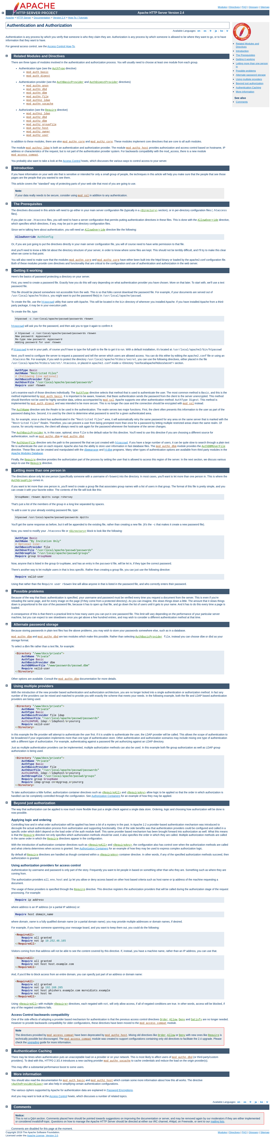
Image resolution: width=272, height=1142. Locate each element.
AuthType (58, 68)
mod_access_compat (24, 154)
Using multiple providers (249, 79)
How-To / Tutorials (78, 17)
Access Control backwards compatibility (40, 1014)
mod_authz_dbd (36, 117)
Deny (182, 1019)
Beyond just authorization (249, 83)
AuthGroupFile (21, 480)
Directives (234, 7)
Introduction (242, 51)
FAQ (244, 7)
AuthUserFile (26, 442)
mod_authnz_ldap (38, 100)
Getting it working (245, 59)
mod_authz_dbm (36, 120)
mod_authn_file (37, 96)
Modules (222, 7)
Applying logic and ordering (31, 820)
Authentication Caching (248, 87)
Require (50, 110)
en (199, 30)
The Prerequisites (245, 55)
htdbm (108, 449)
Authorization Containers (105, 795)
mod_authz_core (102, 141)
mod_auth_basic (37, 72)
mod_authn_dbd (36, 89)
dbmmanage (91, 449)
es (205, 30)
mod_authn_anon (37, 85)
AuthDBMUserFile (213, 446)
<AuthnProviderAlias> (27, 1083)
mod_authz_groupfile (41, 124)
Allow (173, 1019)
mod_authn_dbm (36, 92)
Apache (10, 17)
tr (227, 30)
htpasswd (47, 301)
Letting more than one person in (40, 470)
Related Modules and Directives (39, 56)
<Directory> (149, 210)
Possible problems (246, 70)
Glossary (253, 7)
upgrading (33, 1042)
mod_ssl (83, 195)
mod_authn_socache (39, 103)
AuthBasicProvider (70, 82)
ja (216, 30)
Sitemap (264, 7)
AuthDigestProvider (104, 82)
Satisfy (196, 1019)
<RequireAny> (136, 792)
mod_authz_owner (38, 131)
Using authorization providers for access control (46, 865)
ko (222, 30)
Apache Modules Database (27, 453)
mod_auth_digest (38, 75)
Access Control (71, 160)
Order (164, 1019)
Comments (242, 101)
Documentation (42, 17)
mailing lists (217, 1121)
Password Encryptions (120, 1090)
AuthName (23, 409)
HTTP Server (24, 17)
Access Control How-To (61, 46)
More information (245, 91)
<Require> (61, 1003)
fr (210, 30)
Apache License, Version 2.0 (42, 1135)
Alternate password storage (251, 74)
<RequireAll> (111, 792)
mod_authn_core (73, 141)
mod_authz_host (37, 128)
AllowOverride (208, 220)
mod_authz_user (37, 135)
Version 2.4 (59, 17)
